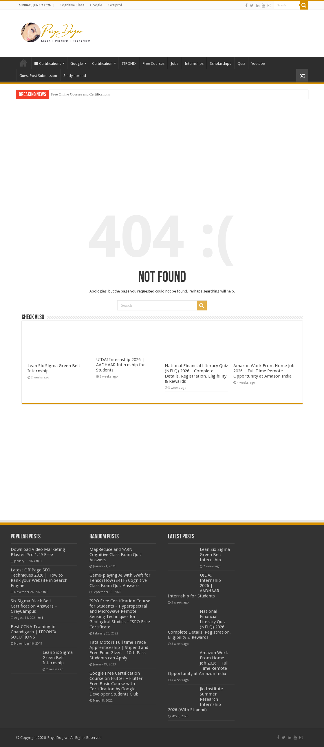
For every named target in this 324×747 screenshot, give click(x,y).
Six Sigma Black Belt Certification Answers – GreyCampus (34, 606)
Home (23, 63)
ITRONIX (129, 63)
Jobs (174, 63)
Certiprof (115, 5)
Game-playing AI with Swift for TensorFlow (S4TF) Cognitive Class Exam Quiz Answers (120, 580)
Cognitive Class (72, 5)
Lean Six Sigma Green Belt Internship (58, 657)
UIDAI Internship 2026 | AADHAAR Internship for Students (120, 365)
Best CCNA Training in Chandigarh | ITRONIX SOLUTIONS (33, 632)
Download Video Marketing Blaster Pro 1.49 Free (38, 552)
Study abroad (74, 75)
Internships (194, 63)
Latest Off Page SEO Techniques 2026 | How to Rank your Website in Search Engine (39, 577)
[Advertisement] (198, 29)
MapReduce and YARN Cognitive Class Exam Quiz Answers (115, 554)
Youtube (258, 63)
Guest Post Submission (38, 75)
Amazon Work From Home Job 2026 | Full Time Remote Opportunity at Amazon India (263, 371)
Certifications (47, 63)
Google (96, 5)
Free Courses (153, 63)
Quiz (241, 63)
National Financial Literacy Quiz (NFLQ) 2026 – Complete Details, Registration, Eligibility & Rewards (196, 373)
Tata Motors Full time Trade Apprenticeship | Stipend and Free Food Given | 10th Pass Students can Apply (118, 650)
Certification (102, 63)
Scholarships (220, 63)
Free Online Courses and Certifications (80, 94)
